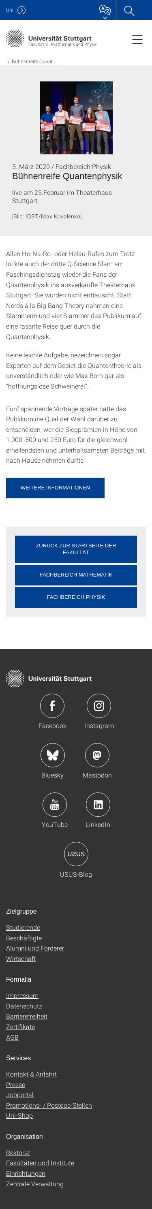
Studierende (23, 927)
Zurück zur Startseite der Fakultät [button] (76, 549)
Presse (15, 1084)
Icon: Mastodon (97, 755)
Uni (9, 10)
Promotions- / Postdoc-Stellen (49, 1105)
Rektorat (18, 1152)
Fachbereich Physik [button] (76, 597)
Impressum (22, 995)
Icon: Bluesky (53, 755)
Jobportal (20, 1094)
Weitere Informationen (55, 488)
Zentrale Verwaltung (35, 1183)
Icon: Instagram (99, 706)
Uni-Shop (19, 1115)
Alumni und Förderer (35, 948)
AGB (12, 1037)
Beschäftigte (24, 937)
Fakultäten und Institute (40, 1162)
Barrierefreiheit (26, 1016)
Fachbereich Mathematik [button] (76, 575)
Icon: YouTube (55, 804)
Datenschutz (24, 1006)
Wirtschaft (21, 958)
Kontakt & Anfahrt (31, 1074)
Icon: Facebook (52, 706)
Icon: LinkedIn (98, 804)
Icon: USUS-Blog (76, 854)
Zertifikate (20, 1026)
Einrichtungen (25, 1173)
